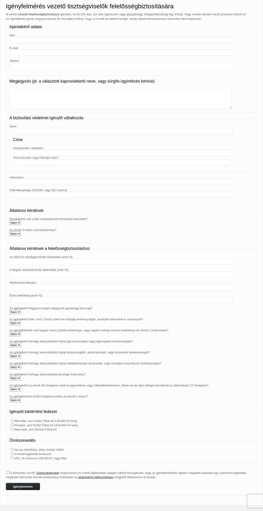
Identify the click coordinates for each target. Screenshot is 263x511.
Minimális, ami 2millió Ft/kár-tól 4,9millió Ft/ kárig (45, 421)
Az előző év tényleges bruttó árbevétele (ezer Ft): (41, 257)
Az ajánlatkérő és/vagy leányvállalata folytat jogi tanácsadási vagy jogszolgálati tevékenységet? (71, 341)
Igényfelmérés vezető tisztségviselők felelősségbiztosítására (90, 6)
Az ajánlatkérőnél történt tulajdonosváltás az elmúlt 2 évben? (48, 396)
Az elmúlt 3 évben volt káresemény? (32, 230)
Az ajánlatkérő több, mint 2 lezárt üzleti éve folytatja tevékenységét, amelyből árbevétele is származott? (76, 319)
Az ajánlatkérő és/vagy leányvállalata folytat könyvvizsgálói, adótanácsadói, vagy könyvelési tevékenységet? (79, 352)
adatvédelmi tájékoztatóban (96, 477)
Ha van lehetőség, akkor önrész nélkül (39, 449)
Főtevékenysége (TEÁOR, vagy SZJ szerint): (38, 190)
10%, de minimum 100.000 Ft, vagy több (40, 458)
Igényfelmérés (23, 486)
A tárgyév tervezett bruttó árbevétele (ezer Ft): (39, 269)
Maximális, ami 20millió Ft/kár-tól (35, 429)
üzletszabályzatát (47, 473)
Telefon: (14, 61)
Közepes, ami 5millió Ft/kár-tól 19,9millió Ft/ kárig (46, 425)
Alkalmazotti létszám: (23, 282)
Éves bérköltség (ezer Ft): (26, 295)
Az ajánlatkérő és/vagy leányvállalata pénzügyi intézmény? (47, 374)
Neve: (13, 126)
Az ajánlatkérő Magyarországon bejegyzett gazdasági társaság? (50, 308)
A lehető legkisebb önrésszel (32, 454)
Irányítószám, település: (28, 148)
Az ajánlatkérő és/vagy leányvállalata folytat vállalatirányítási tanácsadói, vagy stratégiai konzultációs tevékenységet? (85, 363)
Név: (12, 35)
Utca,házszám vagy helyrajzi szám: (36, 157)
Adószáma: (16, 177)
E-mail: (13, 48)
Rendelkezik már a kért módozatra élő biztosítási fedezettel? (48, 219)
